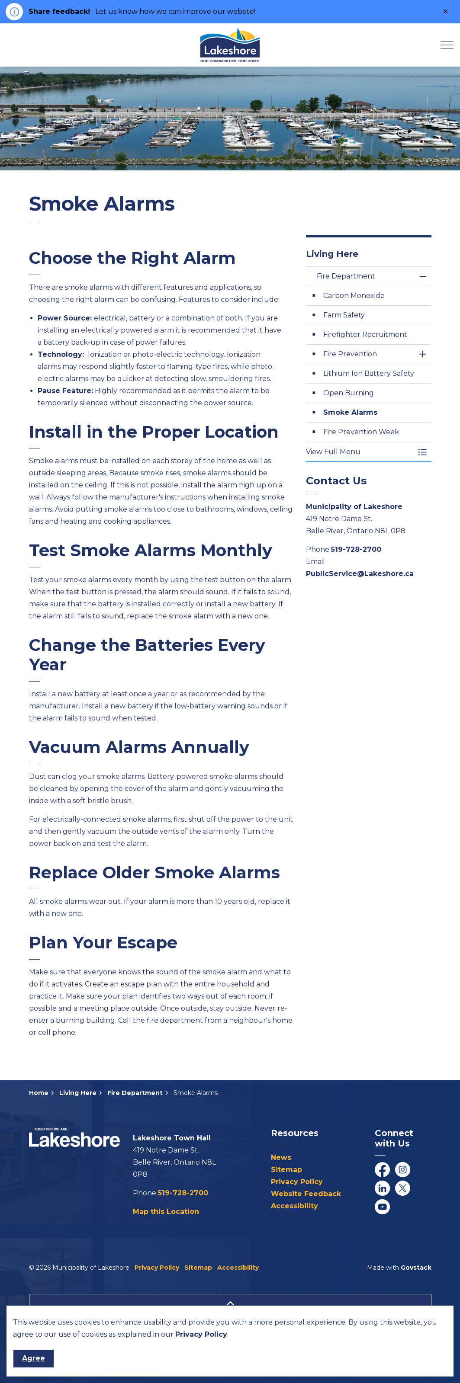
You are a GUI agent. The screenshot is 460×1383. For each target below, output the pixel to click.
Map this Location (166, 1211)
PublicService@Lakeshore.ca (360, 574)
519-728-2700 (356, 549)
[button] (360, 451)
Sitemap (286, 1169)
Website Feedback (306, 1194)
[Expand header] (447, 45)
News (281, 1157)
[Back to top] (230, 1303)
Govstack (416, 1267)
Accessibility (294, 1206)
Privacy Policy (297, 1182)
